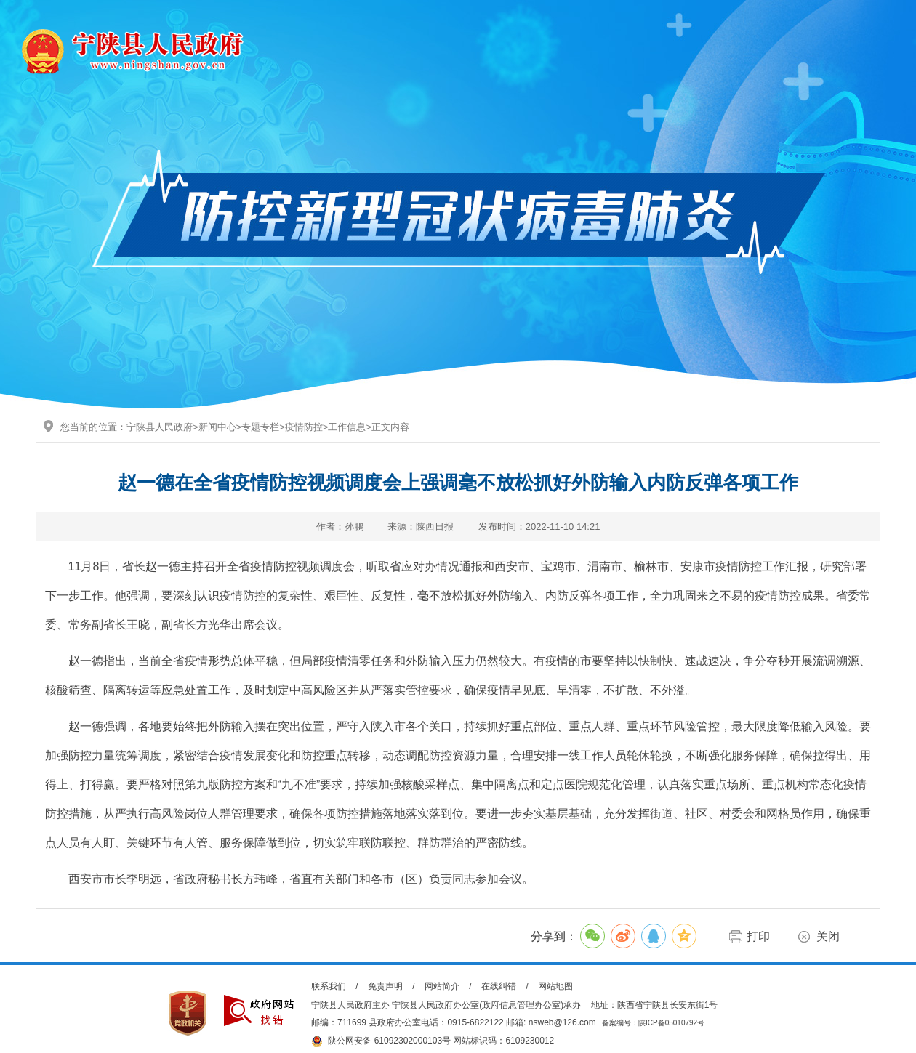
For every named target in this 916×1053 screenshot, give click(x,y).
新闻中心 (217, 426)
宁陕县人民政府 (159, 426)
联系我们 (328, 986)
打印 (758, 936)
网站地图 (555, 986)
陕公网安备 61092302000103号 (381, 1041)
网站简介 (442, 986)
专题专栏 (260, 426)
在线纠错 (498, 986)
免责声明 (385, 986)
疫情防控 (304, 426)
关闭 (828, 936)
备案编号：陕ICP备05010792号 (653, 1023)
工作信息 (347, 426)
